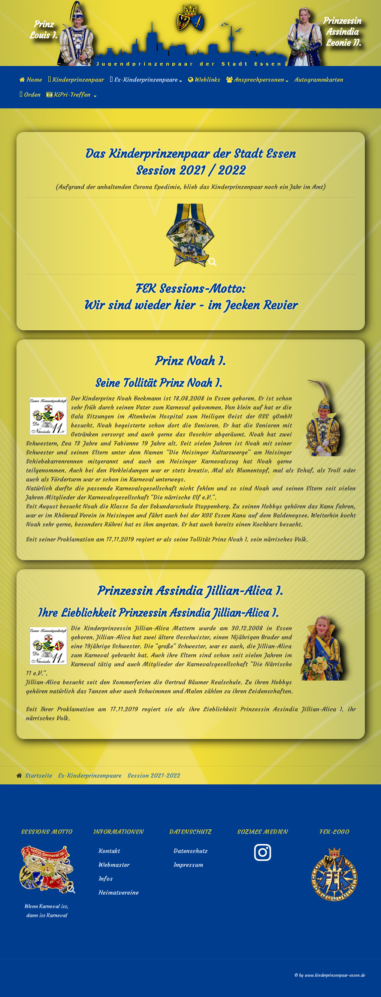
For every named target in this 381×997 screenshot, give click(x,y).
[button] (146, 79)
